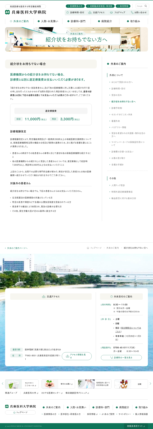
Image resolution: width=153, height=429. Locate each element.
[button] (145, 384)
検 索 (146, 6)
